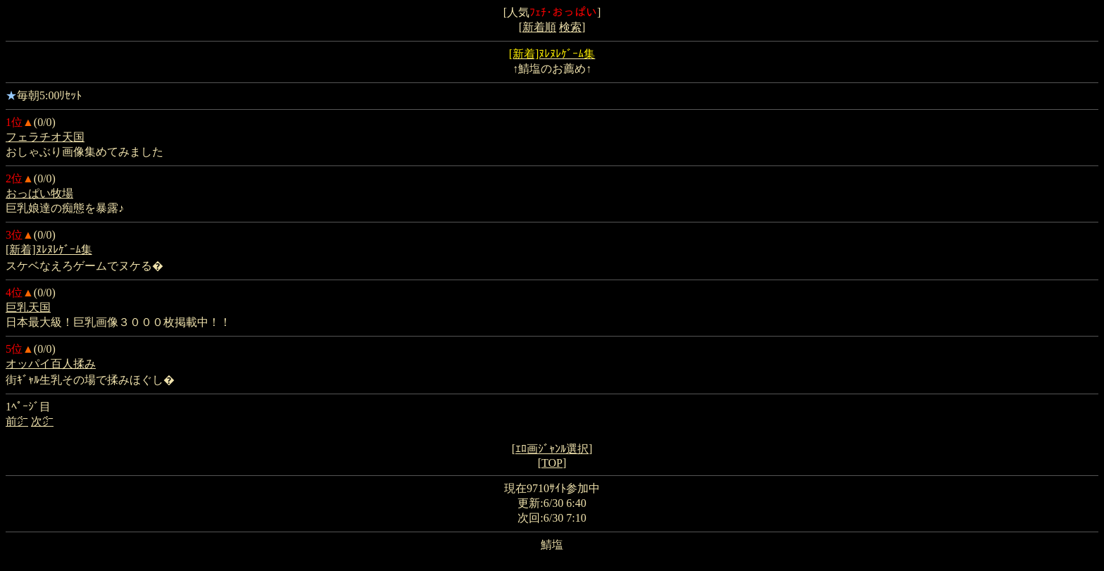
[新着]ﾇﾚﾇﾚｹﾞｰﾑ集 (49, 250)
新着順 (539, 27)
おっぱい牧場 (39, 193)
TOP (552, 463)
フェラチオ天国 (45, 137)
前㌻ (17, 421)
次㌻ (42, 421)
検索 (570, 27)
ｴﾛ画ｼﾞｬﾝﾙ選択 (552, 449)
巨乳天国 (28, 307)
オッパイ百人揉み (51, 364)
